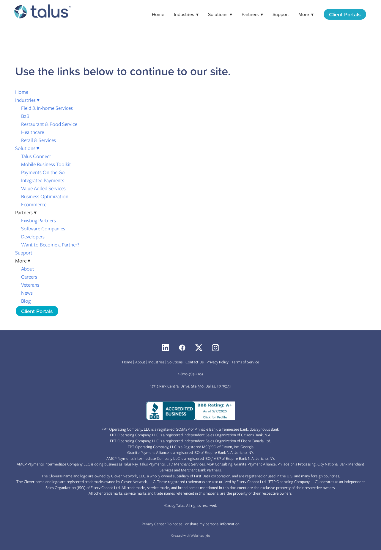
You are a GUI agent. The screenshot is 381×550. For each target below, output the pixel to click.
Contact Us (194, 362)
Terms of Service (245, 362)
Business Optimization (44, 196)
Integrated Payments (42, 180)
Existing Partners (38, 220)
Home (158, 14)
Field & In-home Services (47, 108)
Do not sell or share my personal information (203, 524)
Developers (33, 236)
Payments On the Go (43, 172)
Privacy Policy (218, 362)
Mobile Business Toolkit (46, 164)
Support (281, 14)
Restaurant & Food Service (49, 124)
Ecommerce (33, 204)
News (27, 292)
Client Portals (345, 14)
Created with (190, 535)
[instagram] (215, 347)
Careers (29, 276)
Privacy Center (154, 524)
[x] (198, 347)
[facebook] (182, 347)
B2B (25, 116)
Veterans (30, 284)
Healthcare (32, 132)
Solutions (220, 14)
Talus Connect (36, 156)
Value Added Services (43, 188)
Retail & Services (38, 140)
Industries (186, 14)
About (27, 268)
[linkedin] (165, 347)
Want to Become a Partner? (50, 244)
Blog (26, 300)
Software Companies (43, 228)
